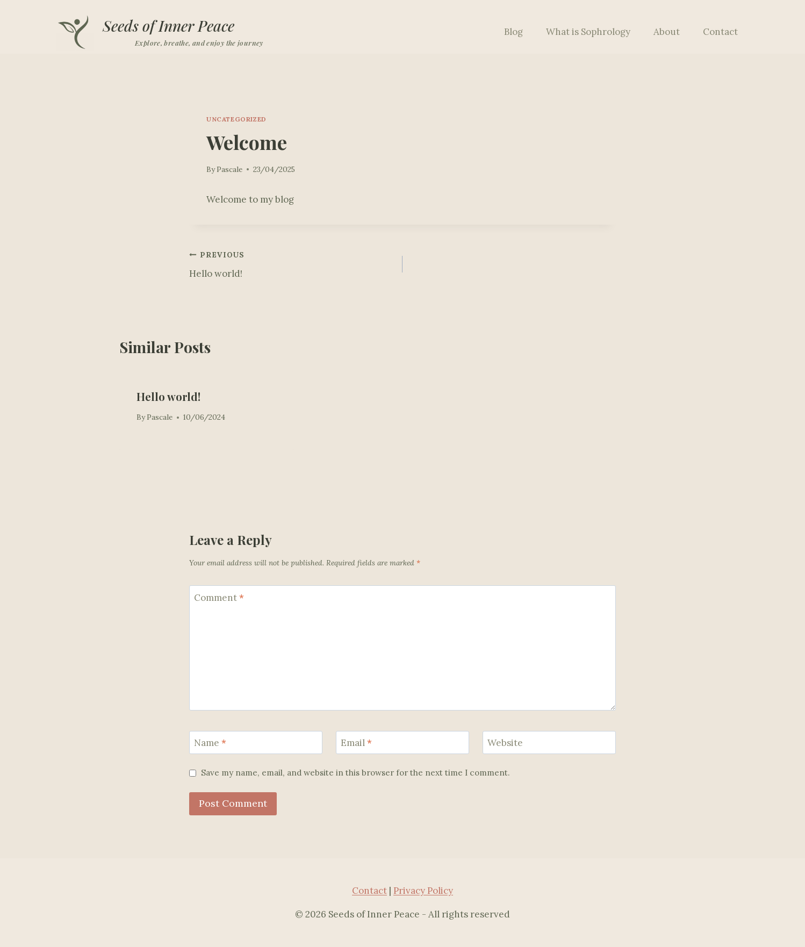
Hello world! (291, 263)
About (666, 32)
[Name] (255, 742)
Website (505, 743)
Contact (720, 32)
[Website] (549, 742)
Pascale (229, 169)
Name (210, 743)
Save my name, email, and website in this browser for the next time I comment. (355, 772)
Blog (513, 32)
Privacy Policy (423, 890)
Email (356, 743)
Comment (219, 597)
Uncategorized (236, 119)
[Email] (402, 742)
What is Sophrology (588, 32)
